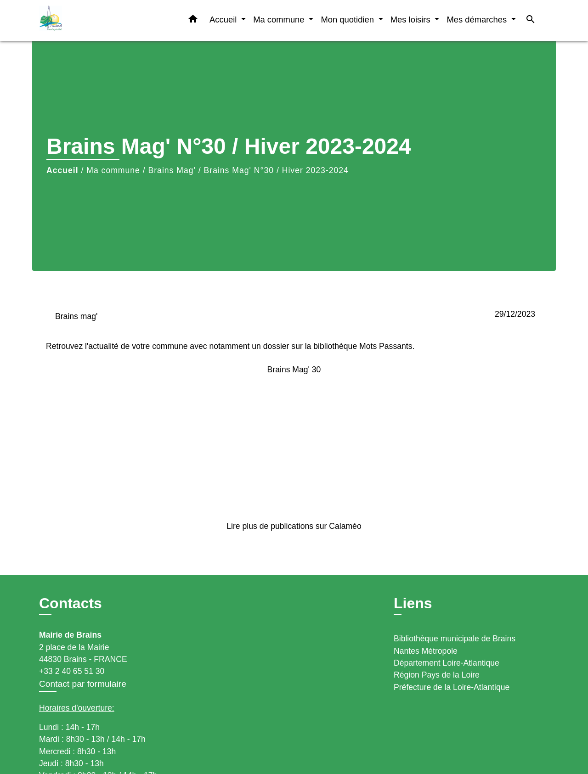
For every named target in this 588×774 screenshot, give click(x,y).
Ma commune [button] (280, 19)
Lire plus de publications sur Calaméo (293, 526)
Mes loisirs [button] (411, 19)
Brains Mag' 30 (294, 369)
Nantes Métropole (426, 651)
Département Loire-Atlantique (446, 662)
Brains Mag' (172, 170)
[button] (193, 21)
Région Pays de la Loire (437, 674)
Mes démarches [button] (478, 19)
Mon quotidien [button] (348, 19)
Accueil (62, 170)
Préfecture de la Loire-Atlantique (451, 687)
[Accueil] (96, 20)
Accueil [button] (224, 19)
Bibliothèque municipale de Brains (454, 638)
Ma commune (113, 170)
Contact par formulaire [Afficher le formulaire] (82, 684)
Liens (413, 603)
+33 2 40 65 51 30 (71, 671)
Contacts (70, 603)
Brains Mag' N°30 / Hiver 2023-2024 (276, 170)
